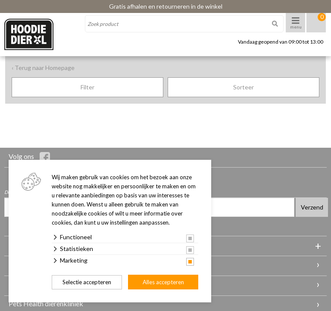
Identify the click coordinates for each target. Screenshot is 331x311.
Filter (87, 87)
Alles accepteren (163, 282)
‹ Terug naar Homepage (43, 67)
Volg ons (29, 157)
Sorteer (243, 87)
